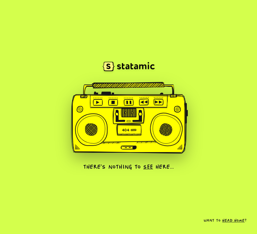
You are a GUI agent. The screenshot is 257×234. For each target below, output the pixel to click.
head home (233, 221)
